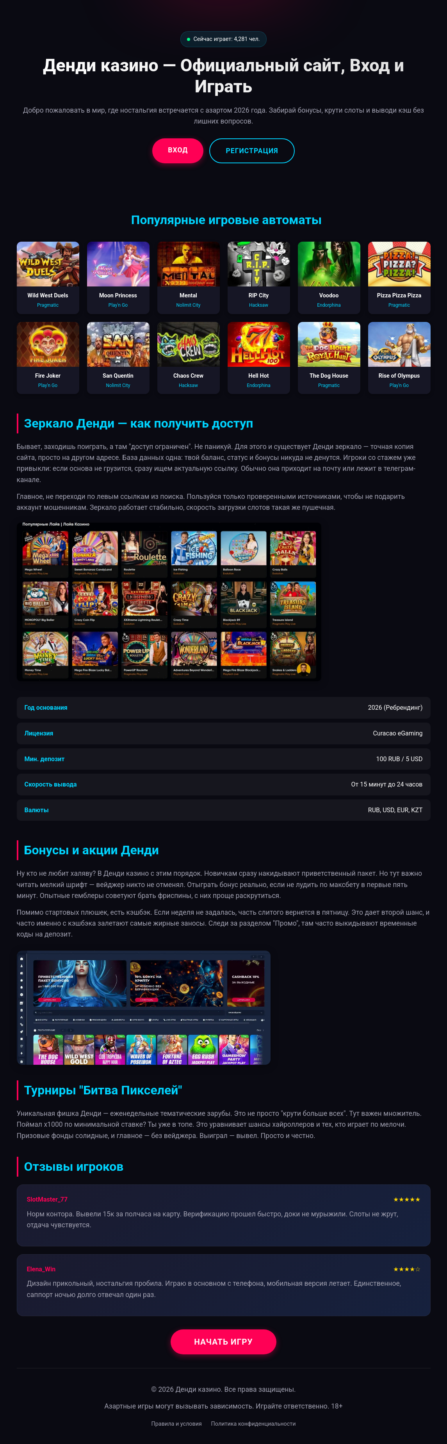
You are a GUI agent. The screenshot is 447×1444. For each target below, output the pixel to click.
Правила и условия (176, 1424)
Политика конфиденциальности (253, 1424)
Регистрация (252, 151)
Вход (178, 150)
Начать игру (223, 1342)
